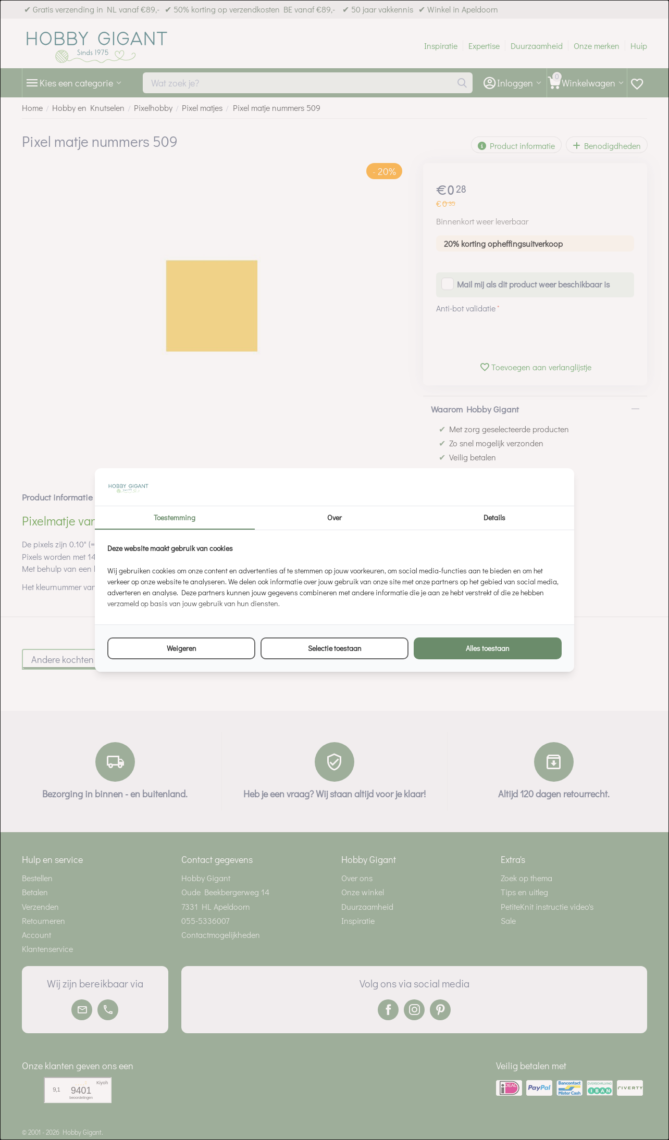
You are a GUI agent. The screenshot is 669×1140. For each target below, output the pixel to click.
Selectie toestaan (335, 648)
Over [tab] (334, 517)
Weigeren (181, 648)
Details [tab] (494, 517)
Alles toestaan (488, 648)
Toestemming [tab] (174, 517)
